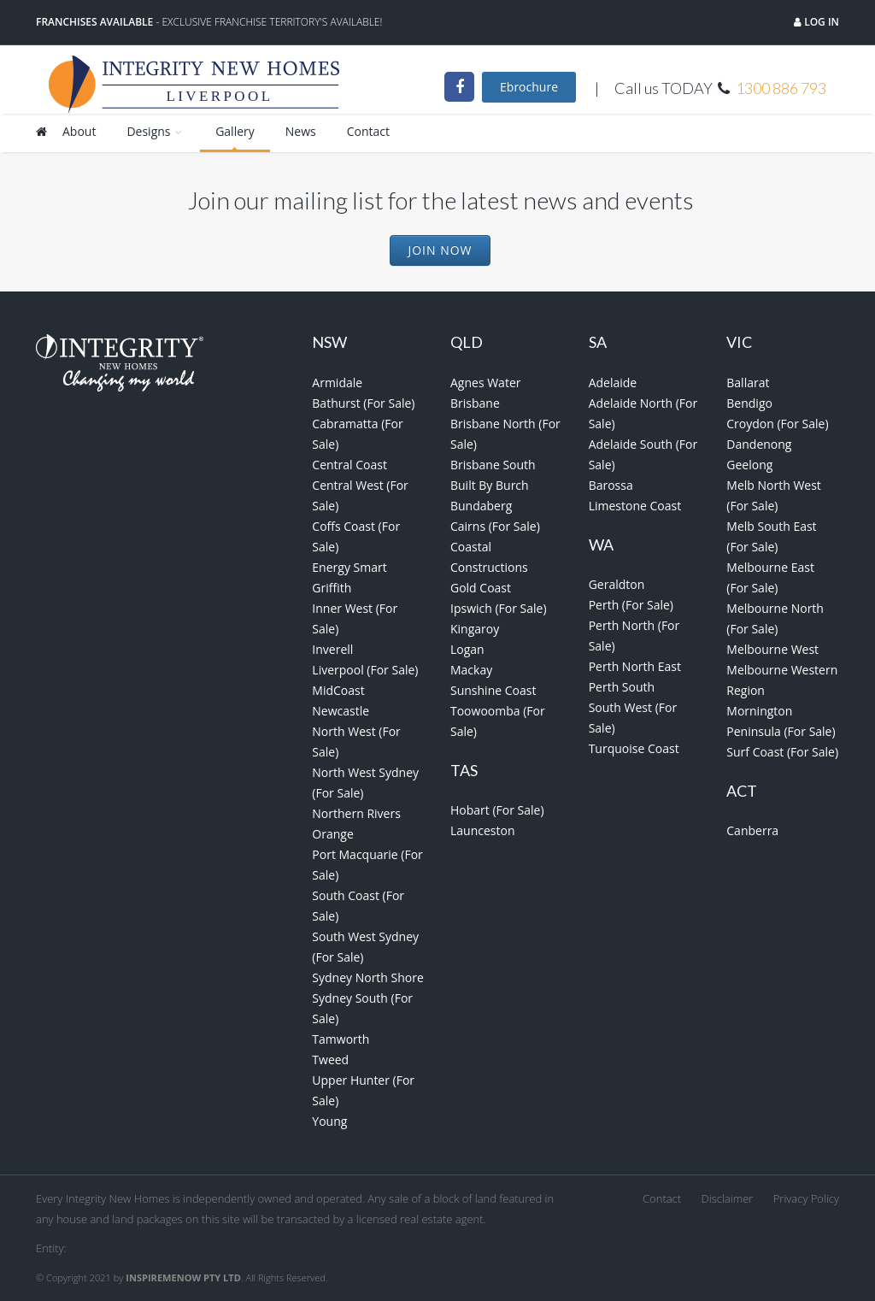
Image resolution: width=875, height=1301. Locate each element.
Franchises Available (94, 22)
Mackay (471, 670)
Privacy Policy (806, 1198)
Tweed (330, 1059)
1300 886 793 (781, 88)
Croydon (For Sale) (777, 423)
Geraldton (617, 584)
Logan (467, 649)
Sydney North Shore (368, 977)
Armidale (337, 382)
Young (329, 1121)
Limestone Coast (635, 505)
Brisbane (475, 403)
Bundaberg (481, 505)
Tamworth (340, 1039)
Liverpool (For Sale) (365, 670)
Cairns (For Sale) (495, 526)
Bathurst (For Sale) (363, 403)
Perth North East (635, 666)
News (300, 131)
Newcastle (340, 711)
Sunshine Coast (493, 690)
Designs (155, 131)
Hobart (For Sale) (497, 810)
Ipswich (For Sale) (498, 608)
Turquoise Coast (634, 748)
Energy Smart (349, 567)
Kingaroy (474, 629)
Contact (368, 131)
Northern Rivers (356, 813)
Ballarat (747, 382)
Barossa (611, 485)
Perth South (622, 687)
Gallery (235, 131)
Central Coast (349, 464)
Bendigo (749, 403)
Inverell (332, 649)
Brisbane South (493, 464)
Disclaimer (728, 1198)
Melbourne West (772, 649)
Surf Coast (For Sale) (782, 752)
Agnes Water (485, 382)
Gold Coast (480, 588)
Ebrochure (529, 87)
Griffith (331, 588)
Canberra (752, 830)
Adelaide (613, 382)
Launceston (482, 830)
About (79, 131)
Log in (820, 22)
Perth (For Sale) (631, 605)
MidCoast (338, 690)
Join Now (440, 250)
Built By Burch (489, 485)
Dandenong (758, 444)
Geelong (749, 464)
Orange (332, 834)
